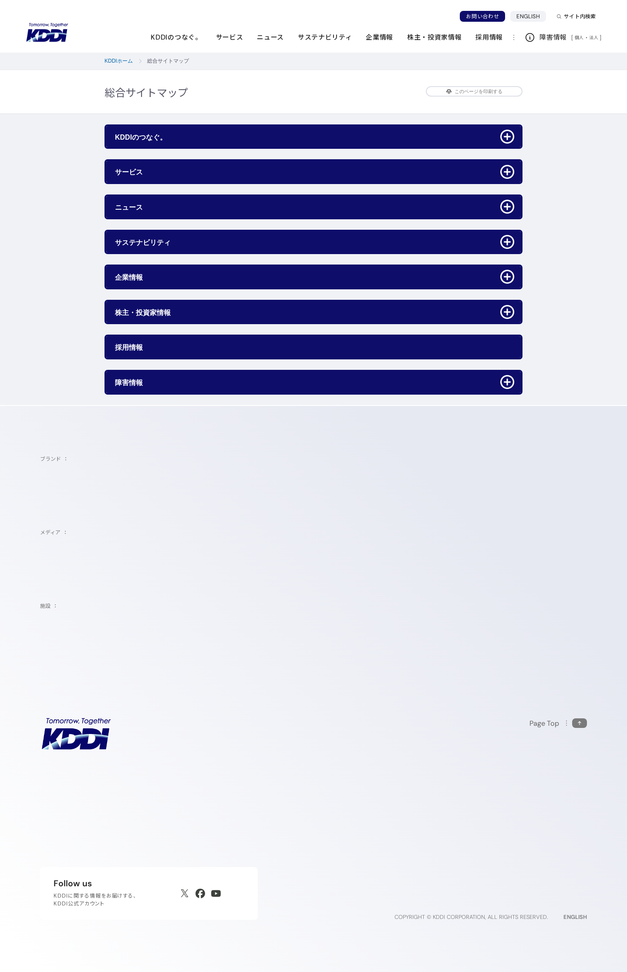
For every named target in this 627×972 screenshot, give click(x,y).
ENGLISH (531, 16)
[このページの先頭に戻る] (558, 723)
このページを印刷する (474, 91)
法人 (594, 37)
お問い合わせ (482, 16)
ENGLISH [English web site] (575, 917)
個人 (579, 37)
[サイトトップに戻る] (47, 33)
